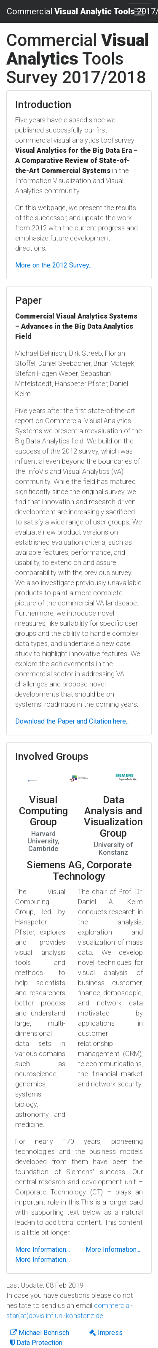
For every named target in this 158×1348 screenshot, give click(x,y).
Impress (106, 1333)
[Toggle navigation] (139, 11)
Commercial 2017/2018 (76, 11)
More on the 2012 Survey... (54, 265)
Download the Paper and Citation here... (72, 721)
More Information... (42, 1249)
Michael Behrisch (39, 1333)
